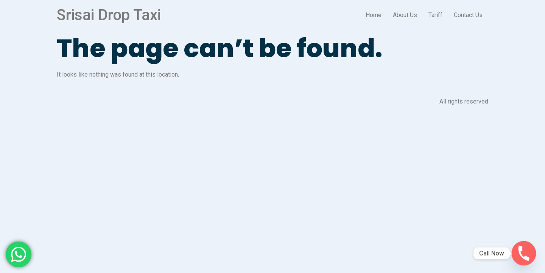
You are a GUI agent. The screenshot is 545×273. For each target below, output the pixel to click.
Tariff (435, 15)
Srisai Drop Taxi (109, 15)
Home (374, 15)
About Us (405, 15)
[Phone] (524, 253)
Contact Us (468, 15)
